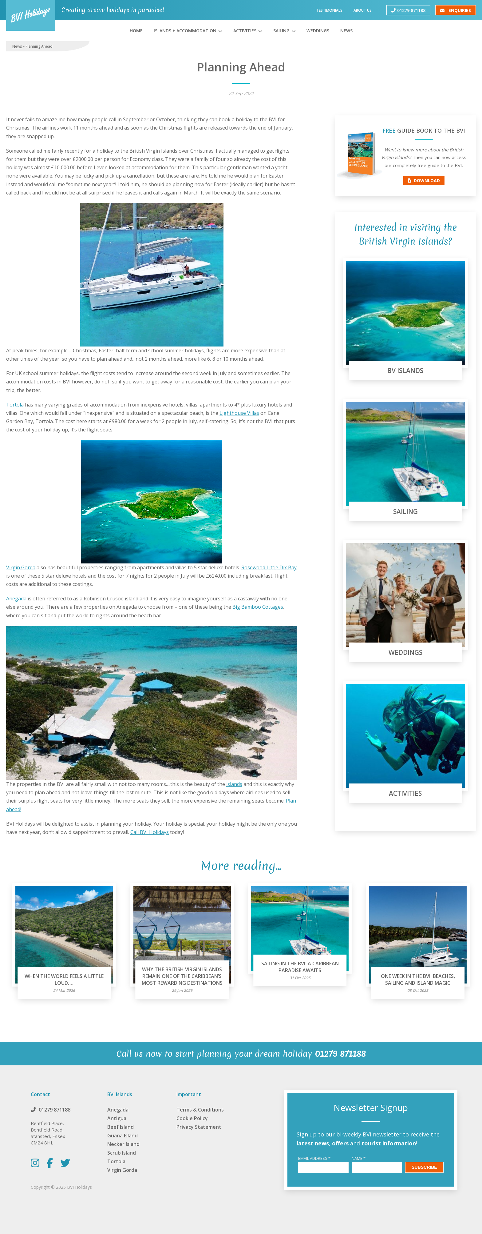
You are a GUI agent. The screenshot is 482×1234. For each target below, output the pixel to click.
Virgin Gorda (20, 567)
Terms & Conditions (200, 1109)
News (346, 31)
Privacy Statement (198, 1127)
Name (358, 1158)
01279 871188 (408, 10)
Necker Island (123, 1144)
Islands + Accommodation (185, 31)
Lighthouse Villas (239, 413)
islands (234, 784)
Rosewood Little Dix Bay (269, 567)
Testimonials (329, 10)
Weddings (317, 31)
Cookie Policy (192, 1118)
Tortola (15, 404)
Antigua (116, 1118)
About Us (363, 10)
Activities (244, 31)
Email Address (314, 1158)
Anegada (16, 598)
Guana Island (122, 1135)
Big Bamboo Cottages (257, 606)
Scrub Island (121, 1152)
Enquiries (455, 10)
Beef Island (120, 1127)
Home (136, 31)
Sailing (281, 31)
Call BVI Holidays (149, 832)
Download (424, 180)
